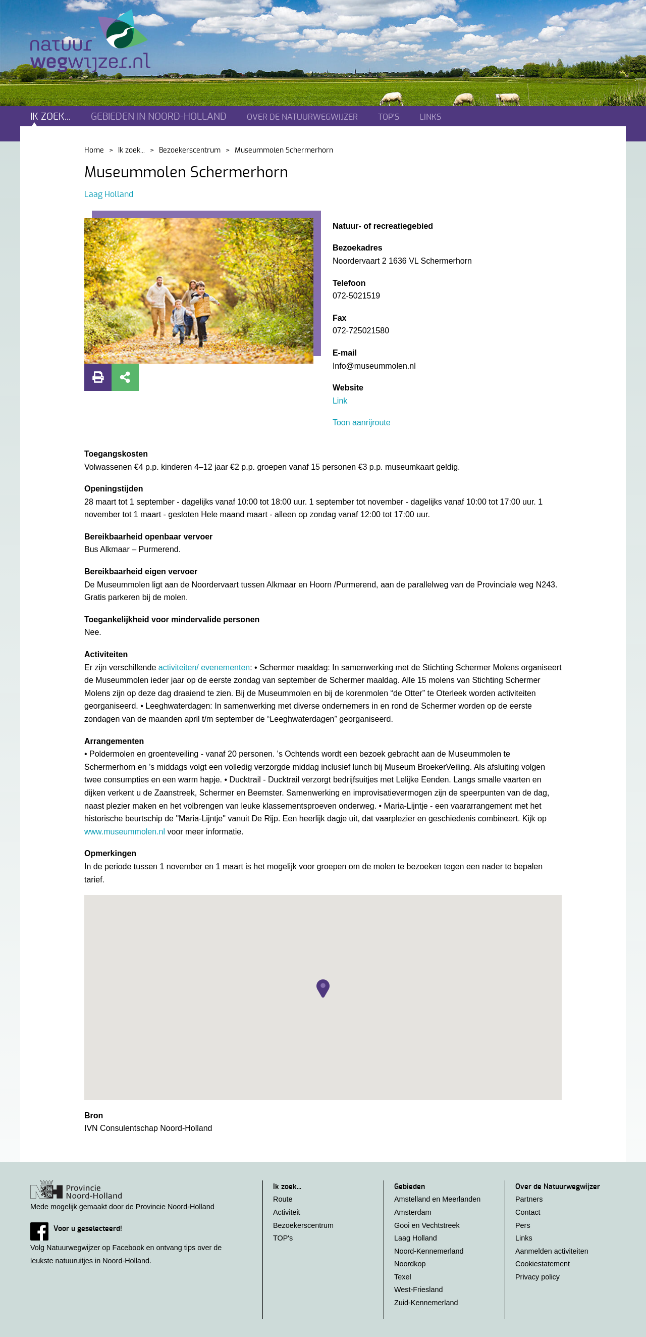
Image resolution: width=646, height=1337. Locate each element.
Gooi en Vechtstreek (427, 1225)
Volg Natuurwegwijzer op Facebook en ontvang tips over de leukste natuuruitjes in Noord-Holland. (136, 1243)
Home (94, 150)
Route (282, 1199)
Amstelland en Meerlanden (437, 1199)
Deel (125, 377)
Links (430, 117)
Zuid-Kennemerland (426, 1303)
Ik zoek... (50, 117)
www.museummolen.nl (124, 831)
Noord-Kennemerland (429, 1251)
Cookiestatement (542, 1264)
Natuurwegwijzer (99, 41)
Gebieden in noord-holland (159, 117)
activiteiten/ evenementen (204, 667)
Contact (528, 1212)
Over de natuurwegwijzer (302, 117)
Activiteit (286, 1212)
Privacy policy (537, 1277)
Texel (402, 1277)
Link (340, 401)
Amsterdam (413, 1212)
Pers (522, 1225)
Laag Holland (108, 194)
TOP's (388, 117)
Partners (529, 1199)
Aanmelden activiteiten (551, 1251)
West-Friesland (418, 1289)
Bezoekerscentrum (190, 150)
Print (98, 377)
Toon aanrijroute (362, 422)
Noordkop (409, 1264)
